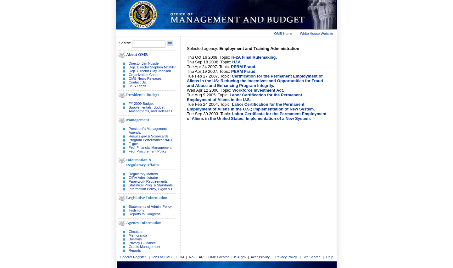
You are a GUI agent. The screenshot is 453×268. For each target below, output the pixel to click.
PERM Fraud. (243, 66)
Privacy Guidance (142, 243)
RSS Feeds (137, 86)
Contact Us (137, 82)
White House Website (316, 33)
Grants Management (144, 247)
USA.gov (239, 257)
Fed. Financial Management (150, 147)
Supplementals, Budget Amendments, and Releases (150, 109)
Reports (135, 250)
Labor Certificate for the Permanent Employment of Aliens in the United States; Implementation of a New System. (257, 116)
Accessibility (260, 257)
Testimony (136, 210)
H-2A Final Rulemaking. (254, 57)
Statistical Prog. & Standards (151, 185)
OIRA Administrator (143, 178)
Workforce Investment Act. (258, 90)
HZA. (237, 62)
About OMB (137, 54)
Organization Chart (143, 75)
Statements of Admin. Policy (150, 206)
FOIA (180, 257)
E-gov (133, 144)
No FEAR (196, 257)
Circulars (135, 231)
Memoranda (138, 235)
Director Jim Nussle (144, 63)
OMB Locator (218, 257)
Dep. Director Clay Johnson (150, 71)
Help (329, 257)
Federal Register (133, 257)
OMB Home (283, 33)
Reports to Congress (144, 214)
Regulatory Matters (143, 174)
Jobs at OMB (162, 257)
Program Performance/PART (151, 140)
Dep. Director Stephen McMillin (152, 67)
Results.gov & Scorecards (149, 136)
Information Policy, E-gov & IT (151, 189)
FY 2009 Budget (141, 103)
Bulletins (135, 239)
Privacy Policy (286, 257)
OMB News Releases (145, 78)
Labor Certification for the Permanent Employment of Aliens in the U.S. (244, 97)
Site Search (312, 257)
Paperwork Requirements (148, 181)
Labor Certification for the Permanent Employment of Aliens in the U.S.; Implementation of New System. (251, 106)
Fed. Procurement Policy (147, 151)
